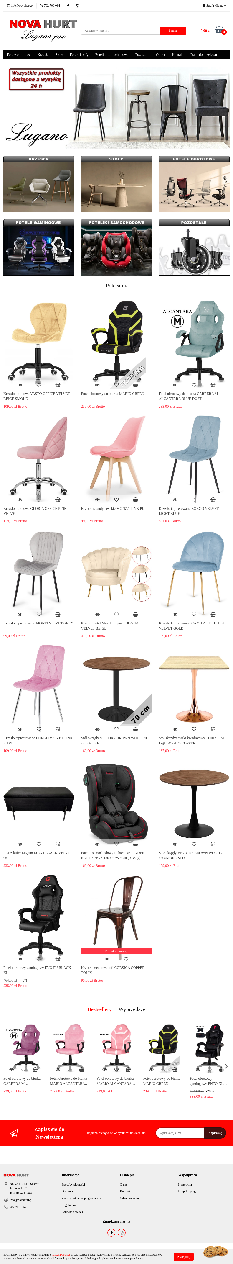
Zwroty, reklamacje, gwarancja (81, 1198)
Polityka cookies (72, 1212)
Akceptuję (183, 1256)
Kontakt (178, 55)
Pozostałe (142, 55)
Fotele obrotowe (18, 55)
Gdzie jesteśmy (129, 1198)
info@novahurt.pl (21, 1200)
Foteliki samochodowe (111, 55)
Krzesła (42, 55)
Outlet (160, 55)
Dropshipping (187, 1191)
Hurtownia (185, 1184)
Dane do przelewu (203, 55)
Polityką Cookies (61, 1254)
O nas (123, 1184)
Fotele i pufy (79, 55)
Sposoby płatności (73, 1184)
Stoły (59, 55)
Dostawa (67, 1191)
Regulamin (69, 1205)
